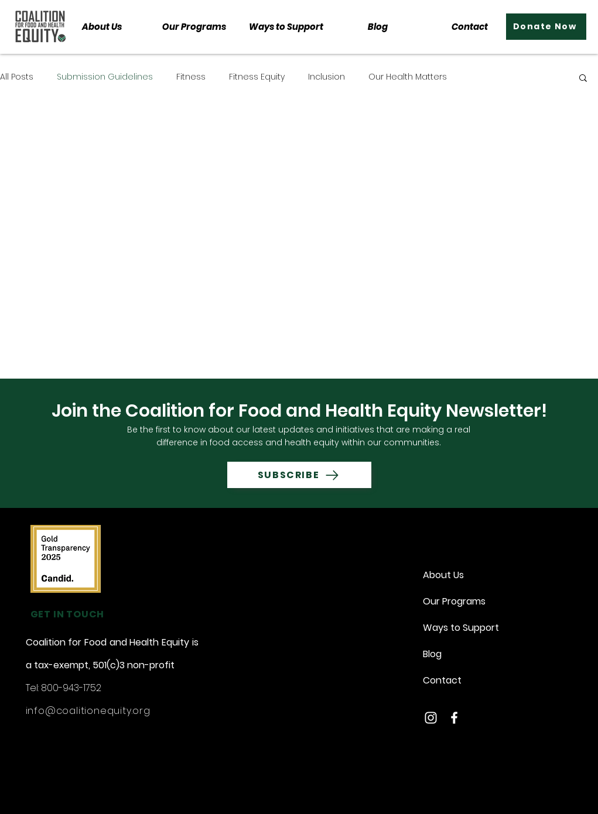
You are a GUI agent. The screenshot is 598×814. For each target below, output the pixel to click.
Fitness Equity (257, 77)
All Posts (16, 77)
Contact (442, 680)
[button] (194, 26)
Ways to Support (458, 627)
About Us (443, 575)
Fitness (191, 77)
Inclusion (326, 77)
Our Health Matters (407, 77)
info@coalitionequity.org (88, 710)
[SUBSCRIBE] (299, 475)
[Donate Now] (546, 26)
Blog (432, 654)
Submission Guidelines (105, 77)
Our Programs (454, 601)
